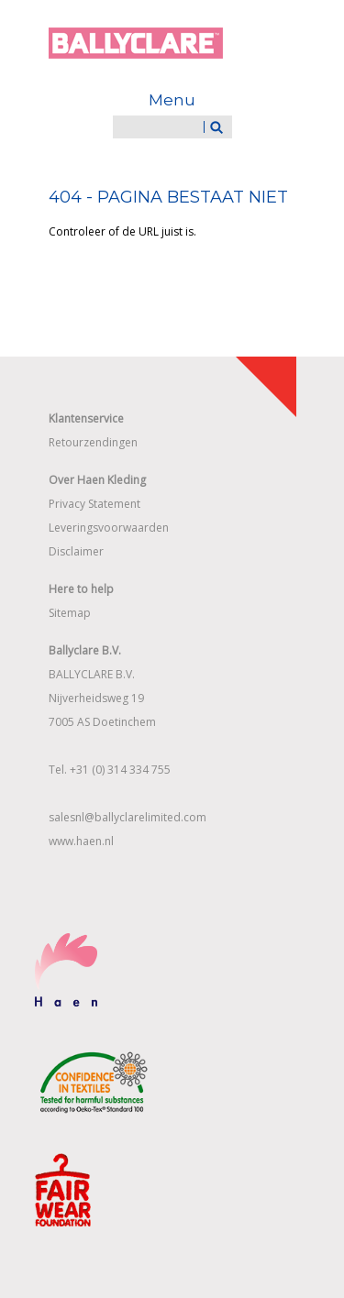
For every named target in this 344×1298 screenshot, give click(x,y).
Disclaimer (76, 551)
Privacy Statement (94, 504)
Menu (172, 100)
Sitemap (70, 613)
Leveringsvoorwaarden (109, 527)
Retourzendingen (93, 442)
